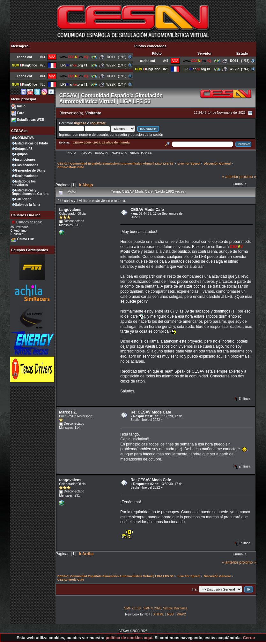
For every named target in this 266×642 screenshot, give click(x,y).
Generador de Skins (30, 170)
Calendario (23, 199)
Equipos (21, 154)
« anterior (230, 176)
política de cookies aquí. (129, 637)
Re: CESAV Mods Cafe (150, 412)
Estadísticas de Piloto (31, 143)
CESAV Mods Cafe (147, 209)
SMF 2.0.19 (132, 608)
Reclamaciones (26, 176)
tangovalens (70, 209)
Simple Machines (175, 608)
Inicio (21, 106)
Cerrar (249, 637)
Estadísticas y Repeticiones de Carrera (30, 192)
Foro (20, 113)
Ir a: (194, 589)
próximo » (247, 176)
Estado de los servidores (24, 183)
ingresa (80, 123)
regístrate (98, 123)
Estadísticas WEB (30, 119)
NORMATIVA (24, 138)
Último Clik (25, 239)
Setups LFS (24, 149)
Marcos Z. (68, 412)
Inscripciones (25, 159)
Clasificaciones (26, 165)
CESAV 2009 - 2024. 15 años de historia (101, 142)
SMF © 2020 (152, 608)
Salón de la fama (27, 204)
